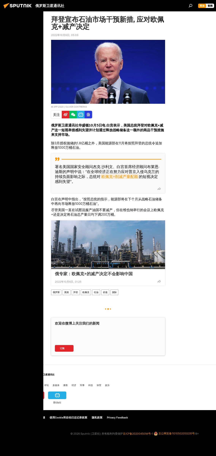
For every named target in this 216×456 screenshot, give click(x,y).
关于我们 (9, 417)
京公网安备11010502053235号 (174, 434)
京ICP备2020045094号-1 (138, 433)
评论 (46, 385)
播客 (65, 385)
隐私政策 (97, 417)
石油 (96, 292)
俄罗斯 (56, 292)
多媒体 (56, 385)
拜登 (75, 292)
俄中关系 (35, 385)
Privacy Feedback (117, 417)
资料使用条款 (27, 417)
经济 (74, 385)
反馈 (42, 417)
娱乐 (107, 385)
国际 (114, 292)
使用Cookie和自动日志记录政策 (68, 417)
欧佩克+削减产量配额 (119, 176)
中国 (6, 385)
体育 (99, 385)
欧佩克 (85, 292)
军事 (82, 385)
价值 (105, 292)
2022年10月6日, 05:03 (64, 35)
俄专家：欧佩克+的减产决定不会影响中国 (94, 273)
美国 (66, 292)
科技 (90, 385)
